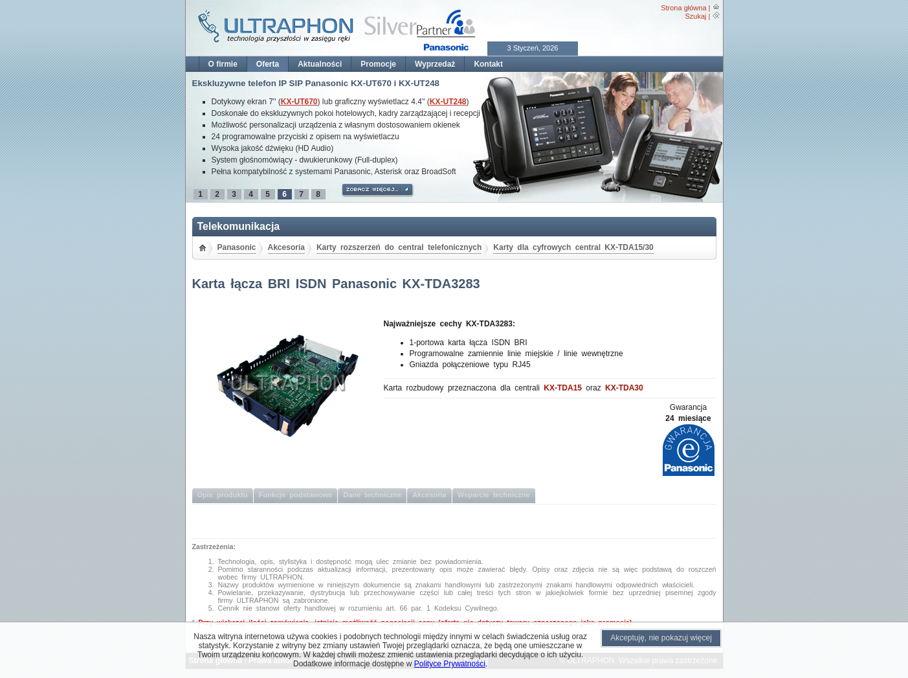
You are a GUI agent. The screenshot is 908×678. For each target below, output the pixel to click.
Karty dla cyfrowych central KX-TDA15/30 (573, 247)
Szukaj (695, 16)
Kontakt (488, 64)
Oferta (267, 64)
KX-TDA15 (563, 387)
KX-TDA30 (624, 387)
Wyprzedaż (435, 64)
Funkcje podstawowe (296, 495)
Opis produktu (222, 495)
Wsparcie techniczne (494, 495)
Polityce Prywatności (449, 663)
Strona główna (683, 8)
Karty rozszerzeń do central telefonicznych (399, 247)
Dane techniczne (372, 495)
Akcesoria (286, 247)
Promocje (378, 64)
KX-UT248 (448, 101)
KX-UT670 (299, 101)
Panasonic (236, 247)
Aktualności (320, 64)
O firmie (223, 64)
